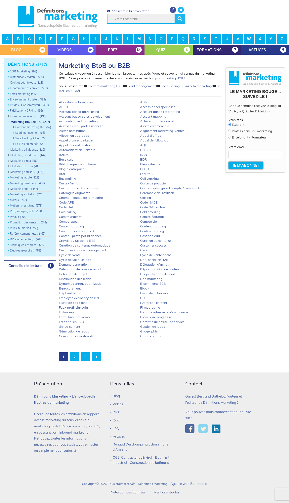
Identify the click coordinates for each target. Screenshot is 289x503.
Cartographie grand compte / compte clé (170, 188)
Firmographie (150, 307)
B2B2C (64, 155)
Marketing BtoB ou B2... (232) (30, 122)
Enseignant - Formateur (249, 137)
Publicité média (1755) (24, 228)
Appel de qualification (75, 145)
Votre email (236, 147)
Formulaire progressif (156, 317)
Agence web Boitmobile (188, 484)
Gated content (69, 327)
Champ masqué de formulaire (81, 198)
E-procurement (70, 288)
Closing (145, 198)
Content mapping (153, 226)
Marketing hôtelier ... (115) (26, 172)
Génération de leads (74, 331)
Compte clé (148, 221)
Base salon (67, 159)
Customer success (153, 245)
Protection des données (128, 492)
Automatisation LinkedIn (77, 150)
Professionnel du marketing (252, 131)
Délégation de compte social (80, 269)
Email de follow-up (154, 293)
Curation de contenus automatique (84, 245)
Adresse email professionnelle (81, 126)
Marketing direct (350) (24, 161)
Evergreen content (153, 303)
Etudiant (238, 125)
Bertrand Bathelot (211, 396)
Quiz (116, 420)
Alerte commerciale (154, 126)
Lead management (141, 86)
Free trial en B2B (71, 322)
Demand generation (74, 264)
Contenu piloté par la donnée (80, 236)
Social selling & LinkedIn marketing (186, 86)
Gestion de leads (152, 327)
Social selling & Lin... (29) (30, 138)
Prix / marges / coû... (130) (26, 211)
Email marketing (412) (23, 94)
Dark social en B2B (154, 260)
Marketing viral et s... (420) (26, 194)
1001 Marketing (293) (23, 71)
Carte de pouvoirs (153, 183)
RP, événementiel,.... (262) (26, 239)
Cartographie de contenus (78, 188)
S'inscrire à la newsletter (128, 11)
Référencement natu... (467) (27, 233)
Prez (116, 412)
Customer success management (82, 250)
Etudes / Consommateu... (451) (29, 105)
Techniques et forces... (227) (27, 245)
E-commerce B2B (153, 284)
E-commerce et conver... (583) (29, 88)
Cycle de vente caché (156, 255)
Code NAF (66, 207)
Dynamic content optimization (81, 284)
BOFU (144, 169)
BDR (143, 159)
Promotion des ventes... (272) (28, 222)
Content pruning (152, 231)
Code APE (66, 202)
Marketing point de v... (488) (27, 183)
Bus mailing (67, 178)
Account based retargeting (160, 112)
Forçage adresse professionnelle (164, 312)
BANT (144, 155)
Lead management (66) (30, 133)
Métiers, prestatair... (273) (26, 205)
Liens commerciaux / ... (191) (28, 116)
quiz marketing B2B (168, 78)
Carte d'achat (69, 183)
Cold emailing (150, 212)
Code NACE (148, 202)
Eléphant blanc (70, 293)
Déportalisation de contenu (160, 269)
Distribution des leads (75, 279)
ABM (143, 102)
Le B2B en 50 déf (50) (29, 144)
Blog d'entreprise (71, 169)
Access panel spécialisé (157, 107)
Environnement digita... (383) (28, 99)
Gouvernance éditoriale (76, 336)
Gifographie (149, 331)
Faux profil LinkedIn (73, 307)
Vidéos (118, 404)
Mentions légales (166, 492)
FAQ (116, 428)
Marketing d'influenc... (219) (27, 149)
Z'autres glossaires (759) (25, 250)
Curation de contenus (156, 241)
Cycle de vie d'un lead (75, 260)
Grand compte (150, 336)
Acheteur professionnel (157, 121)
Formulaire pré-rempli (75, 317)
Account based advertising (79, 112)
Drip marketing (151, 279)
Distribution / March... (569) (27, 77)
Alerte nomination (72, 131)
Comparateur (69, 221)
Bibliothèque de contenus (77, 164)
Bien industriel (150, 164)
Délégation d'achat (154, 264)
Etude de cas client (73, 303)
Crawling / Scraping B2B (77, 241)
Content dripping (71, 226)
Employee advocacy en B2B (79, 298)
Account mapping (153, 116)
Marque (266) (18, 200)
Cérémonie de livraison (157, 193)
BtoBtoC (146, 174)
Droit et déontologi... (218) (26, 82)
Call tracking (149, 178)
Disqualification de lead (157, 274)
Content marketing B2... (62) (33, 127)
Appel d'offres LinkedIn (76, 140)
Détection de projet (73, 274)
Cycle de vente (70, 255)
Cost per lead (150, 236)
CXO (143, 250)
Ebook (144, 288)
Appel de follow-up (154, 140)
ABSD (63, 107)
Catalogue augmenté (74, 193)
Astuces (119, 436)
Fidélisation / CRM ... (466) (26, 110)
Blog (116, 396)
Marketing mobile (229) (24, 177)
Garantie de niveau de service (162, 322)
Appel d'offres (150, 135)
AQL (143, 145)
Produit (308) (18, 217)
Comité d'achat (70, 217)
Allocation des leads (74, 135)
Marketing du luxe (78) (24, 166)
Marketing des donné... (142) (28, 155)
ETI (142, 298)
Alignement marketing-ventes (162, 131)
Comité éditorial (152, 217)
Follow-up (66, 312)
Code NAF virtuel (153, 207)
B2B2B (145, 150)
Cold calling (67, 212)
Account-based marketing (78, 121)
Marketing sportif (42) (24, 189)
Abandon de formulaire (76, 102)
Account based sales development (84, 116)
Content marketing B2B (105, 86)
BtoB (62, 174)
